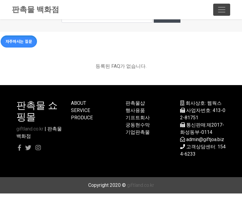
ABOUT (78, 103)
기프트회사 (138, 118)
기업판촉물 (138, 132)
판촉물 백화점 (35, 9)
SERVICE (80, 110)
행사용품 (135, 110)
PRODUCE (82, 118)
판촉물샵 (135, 103)
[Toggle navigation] (221, 10)
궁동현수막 (138, 125)
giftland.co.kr (29, 129)
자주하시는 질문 (18, 41)
